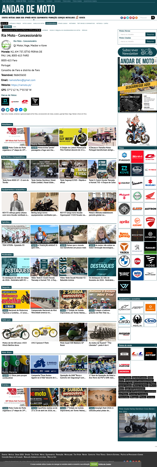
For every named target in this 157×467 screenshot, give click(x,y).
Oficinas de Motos (140, 386)
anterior (45, 30)
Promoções (52, 17)
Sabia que (7, 320)
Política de (104, 464)
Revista (82, 17)
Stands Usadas (125, 386)
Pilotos (143, 397)
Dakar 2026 (20, 17)
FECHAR (94, 464)
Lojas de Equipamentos (135, 388)
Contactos (91, 454)
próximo (84, 30)
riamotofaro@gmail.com (22, 80)
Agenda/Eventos (139, 377)
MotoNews (7, 124)
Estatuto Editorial (113, 454)
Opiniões (6, 222)
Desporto (6, 287)
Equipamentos (42, 17)
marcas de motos (38, 23)
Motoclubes (70, 17)
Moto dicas (7, 352)
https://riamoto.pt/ (21, 85)
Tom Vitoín (35, 454)
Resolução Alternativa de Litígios (35, 457)
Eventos (5, 17)
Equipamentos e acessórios (14, 189)
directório (7, 27)
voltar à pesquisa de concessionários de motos (65, 30)
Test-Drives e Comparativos (14, 157)
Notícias (12, 17)
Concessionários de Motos (145, 383)
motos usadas (27, 23)
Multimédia (7, 254)
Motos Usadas (125, 377)
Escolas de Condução (138, 394)
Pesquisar (150, 34)
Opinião (28, 17)
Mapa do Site (51, 457)
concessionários (51, 23)
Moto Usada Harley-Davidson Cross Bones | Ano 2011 (137, 423)
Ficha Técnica (100, 454)
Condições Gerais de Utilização (12, 457)
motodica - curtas (102, 23)
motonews (72, 23)
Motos (33, 17)
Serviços (61, 17)
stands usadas (62, 23)
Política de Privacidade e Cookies (132, 454)
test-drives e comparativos (86, 23)
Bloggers (134, 397)
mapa (14, 27)
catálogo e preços (15, 23)
